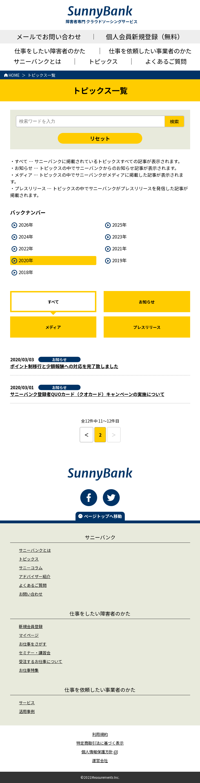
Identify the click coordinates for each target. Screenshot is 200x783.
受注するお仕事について (40, 661)
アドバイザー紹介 (34, 576)
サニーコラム (31, 567)
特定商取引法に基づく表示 (100, 743)
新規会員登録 (31, 626)
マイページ (29, 635)
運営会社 (100, 760)
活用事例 (27, 711)
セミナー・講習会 (34, 652)
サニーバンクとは (35, 550)
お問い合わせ (31, 594)
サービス (27, 702)
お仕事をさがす (32, 644)
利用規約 (100, 734)
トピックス (29, 559)
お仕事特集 (29, 670)
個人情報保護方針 (99, 751)
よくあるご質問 (32, 585)
